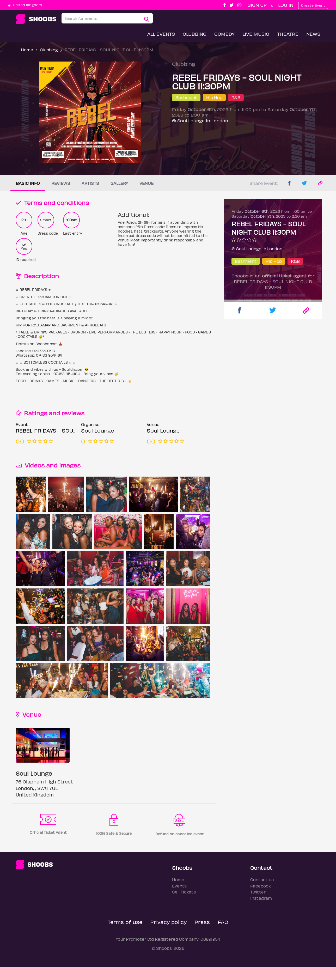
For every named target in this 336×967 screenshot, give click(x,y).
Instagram (261, 898)
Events (179, 885)
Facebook (260, 885)
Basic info (28, 183)
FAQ (223, 922)
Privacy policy (168, 922)
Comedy (224, 34)
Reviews (60, 183)
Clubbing (194, 34)
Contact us (262, 879)
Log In (285, 5)
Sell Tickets (184, 891)
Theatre (287, 34)
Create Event (313, 5)
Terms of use (125, 922)
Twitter (258, 891)
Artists (90, 183)
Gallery (119, 183)
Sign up (257, 5)
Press (202, 922)
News (313, 34)
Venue (146, 183)
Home (27, 49)
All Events (161, 34)
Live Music (255, 34)
